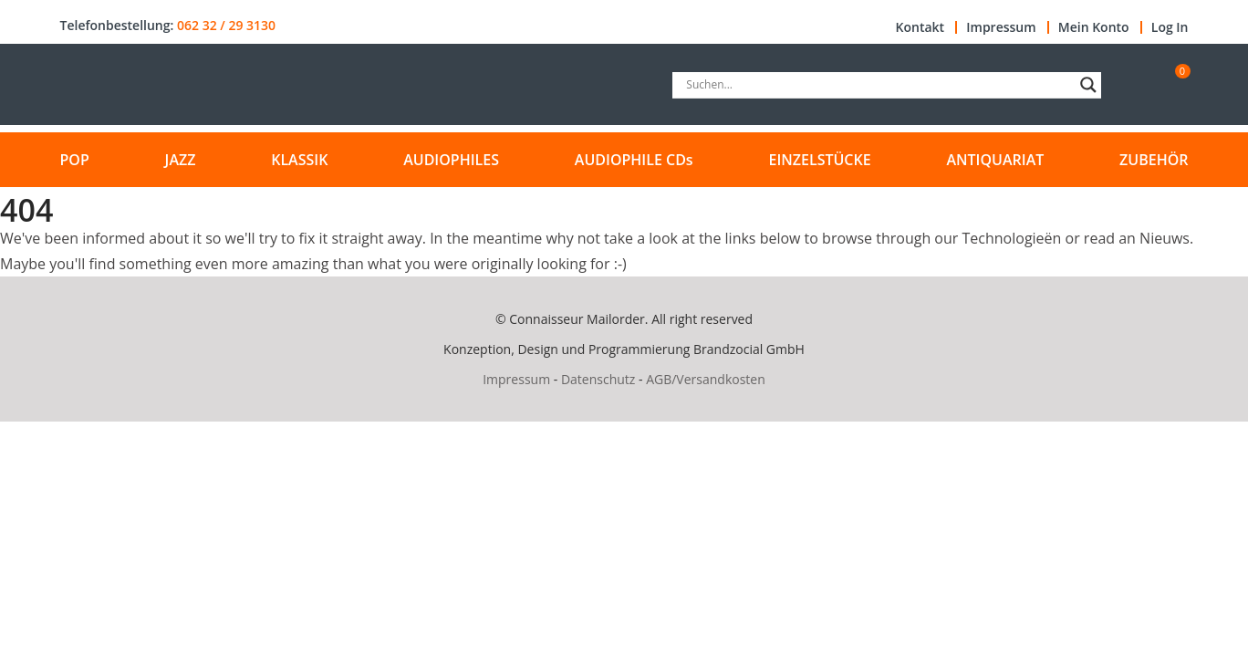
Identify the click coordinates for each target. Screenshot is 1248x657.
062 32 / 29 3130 (226, 25)
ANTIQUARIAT (995, 160)
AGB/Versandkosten (705, 379)
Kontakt (920, 27)
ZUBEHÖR (1153, 160)
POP (74, 160)
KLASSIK (299, 160)
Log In (1170, 27)
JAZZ (180, 160)
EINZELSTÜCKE (819, 160)
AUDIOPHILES (451, 160)
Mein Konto (1093, 27)
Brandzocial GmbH (749, 349)
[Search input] (878, 85)
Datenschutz (598, 379)
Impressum (1000, 27)
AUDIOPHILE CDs (634, 160)
